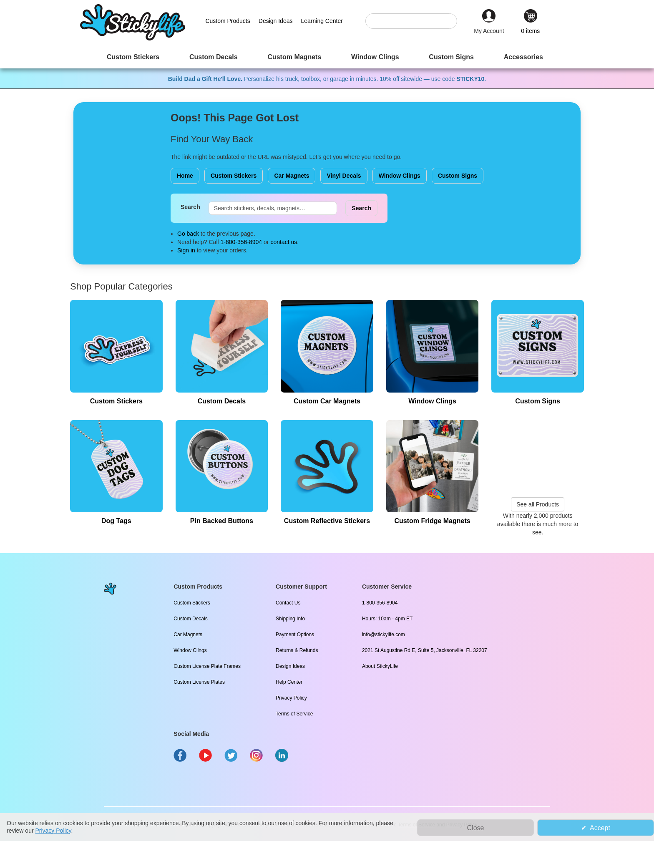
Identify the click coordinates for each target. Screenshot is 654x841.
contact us (283, 242)
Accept (600, 827)
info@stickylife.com (383, 634)
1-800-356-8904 (241, 242)
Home (185, 175)
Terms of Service (294, 714)
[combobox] (415, 21)
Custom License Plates (199, 682)
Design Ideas (290, 666)
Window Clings (399, 175)
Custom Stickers (234, 175)
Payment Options (295, 634)
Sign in (186, 250)
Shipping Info (290, 619)
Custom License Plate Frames (207, 666)
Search (190, 207)
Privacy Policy (291, 698)
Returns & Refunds (297, 650)
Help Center (289, 682)
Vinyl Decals (344, 175)
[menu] (327, 56)
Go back (188, 233)
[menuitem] (133, 56)
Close (475, 827)
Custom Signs (457, 175)
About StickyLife (380, 666)
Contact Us (288, 603)
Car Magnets (291, 175)
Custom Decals (190, 619)
